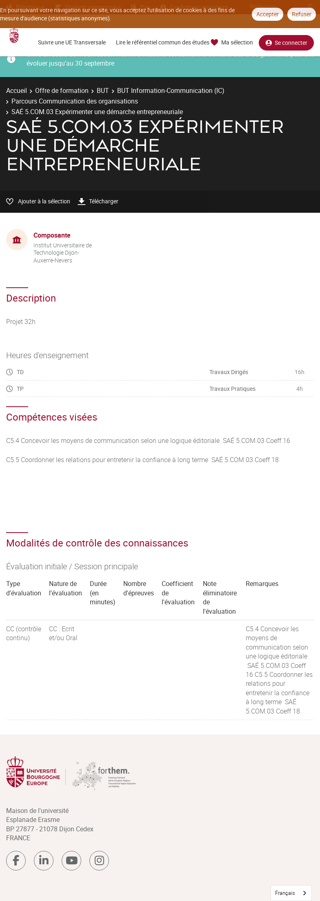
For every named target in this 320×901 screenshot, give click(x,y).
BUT (103, 90)
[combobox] (291, 893)
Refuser (301, 14)
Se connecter (286, 42)
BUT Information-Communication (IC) (170, 90)
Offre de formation (62, 90)
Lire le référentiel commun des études (162, 42)
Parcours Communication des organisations (74, 101)
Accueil (16, 90)
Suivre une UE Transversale (72, 42)
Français (285, 893)
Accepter (267, 14)
